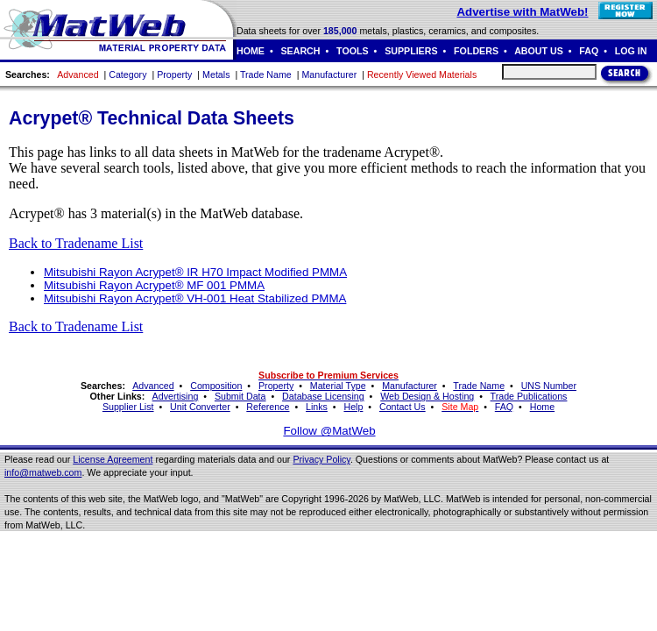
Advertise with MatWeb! (522, 11)
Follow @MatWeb (329, 430)
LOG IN (631, 51)
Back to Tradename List (76, 243)
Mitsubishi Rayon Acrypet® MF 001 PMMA (154, 285)
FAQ (588, 51)
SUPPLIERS (411, 51)
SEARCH (301, 51)
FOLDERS (476, 51)
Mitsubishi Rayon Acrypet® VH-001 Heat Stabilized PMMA (195, 298)
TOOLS (352, 51)
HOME (251, 51)
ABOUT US (538, 51)
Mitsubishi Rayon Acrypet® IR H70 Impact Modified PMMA (195, 272)
